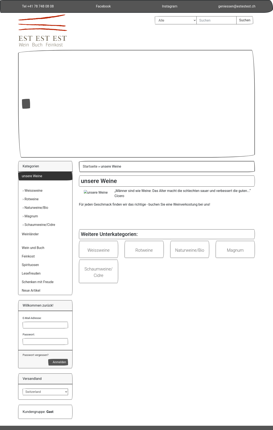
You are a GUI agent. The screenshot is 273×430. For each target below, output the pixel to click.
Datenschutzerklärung (199, 410)
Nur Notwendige (217, 388)
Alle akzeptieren (217, 377)
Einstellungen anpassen (217, 398)
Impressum (228, 410)
